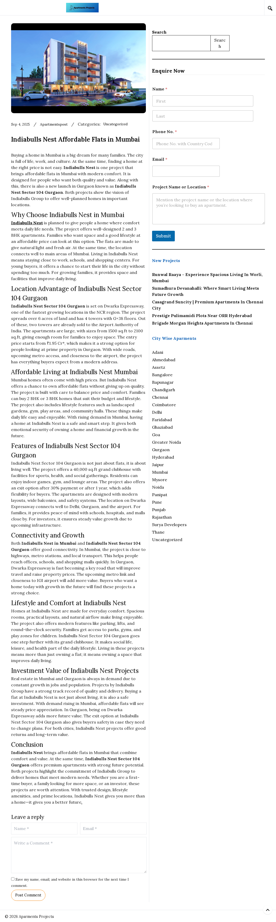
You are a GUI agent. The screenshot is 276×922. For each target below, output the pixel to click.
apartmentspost (87, 131)
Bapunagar (210, 389)
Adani (205, 359)
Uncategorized (155, 131)
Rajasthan (209, 524)
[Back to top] (267, 909)
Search (207, 26)
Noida (205, 494)
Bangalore (210, 381)
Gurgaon (208, 456)
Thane (206, 539)
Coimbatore (211, 411)
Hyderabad (211, 464)
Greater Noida (214, 449)
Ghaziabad (210, 434)
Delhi (204, 419)
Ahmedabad (211, 366)
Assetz (206, 374)
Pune (204, 509)
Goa (204, 441)
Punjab (206, 516)
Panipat (207, 501)
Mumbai (207, 479)
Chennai (208, 404)
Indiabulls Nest (54, 236)
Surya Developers (217, 531)
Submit (210, 230)
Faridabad (209, 426)
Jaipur (205, 471)
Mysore (207, 486)
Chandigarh (211, 396)
